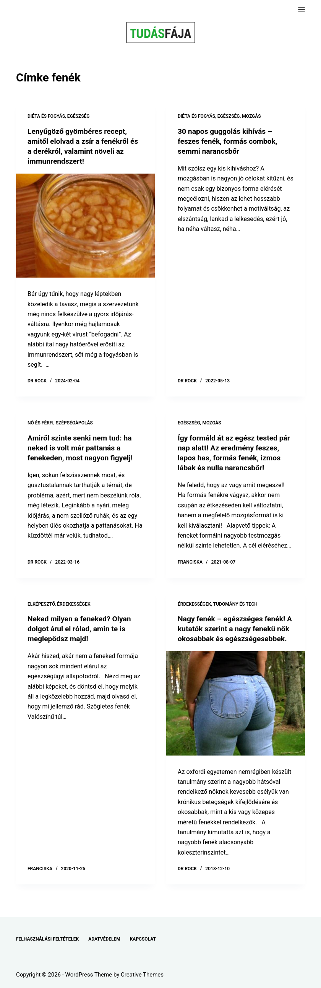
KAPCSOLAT (143, 939)
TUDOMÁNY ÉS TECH (235, 603)
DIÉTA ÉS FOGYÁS (46, 116)
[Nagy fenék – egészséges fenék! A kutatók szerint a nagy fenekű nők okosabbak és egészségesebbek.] (235, 713)
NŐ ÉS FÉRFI (41, 423)
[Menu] (301, 9)
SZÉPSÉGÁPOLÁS (74, 423)
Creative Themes (142, 974)
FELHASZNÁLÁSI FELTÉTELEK (47, 939)
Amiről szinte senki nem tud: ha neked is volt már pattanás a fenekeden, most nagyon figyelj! (82, 447)
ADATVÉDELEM (104, 939)
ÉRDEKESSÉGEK (73, 603)
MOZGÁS (251, 116)
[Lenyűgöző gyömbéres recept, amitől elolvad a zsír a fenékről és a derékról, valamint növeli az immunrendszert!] (85, 226)
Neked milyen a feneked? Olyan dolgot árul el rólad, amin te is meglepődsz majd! (81, 628)
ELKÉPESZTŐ (41, 603)
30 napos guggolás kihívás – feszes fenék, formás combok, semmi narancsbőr (229, 141)
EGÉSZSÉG (78, 116)
